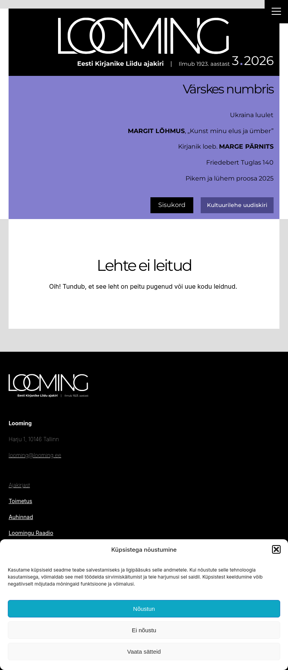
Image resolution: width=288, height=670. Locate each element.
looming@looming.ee (35, 455)
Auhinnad (21, 517)
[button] (276, 549)
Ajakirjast (19, 485)
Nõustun (144, 608)
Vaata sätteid (144, 651)
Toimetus (20, 501)
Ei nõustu (144, 630)
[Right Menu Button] (276, 12)
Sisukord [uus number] (172, 205)
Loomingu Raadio (31, 533)
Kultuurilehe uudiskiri (237, 205)
